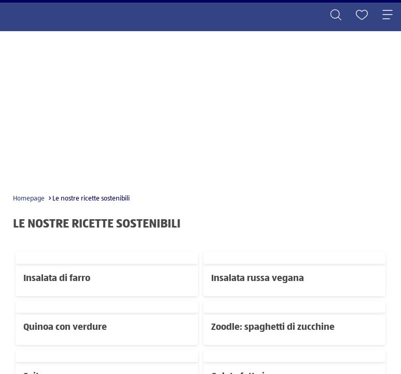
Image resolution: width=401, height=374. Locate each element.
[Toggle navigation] (387, 16)
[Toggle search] (336, 16)
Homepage (29, 198)
